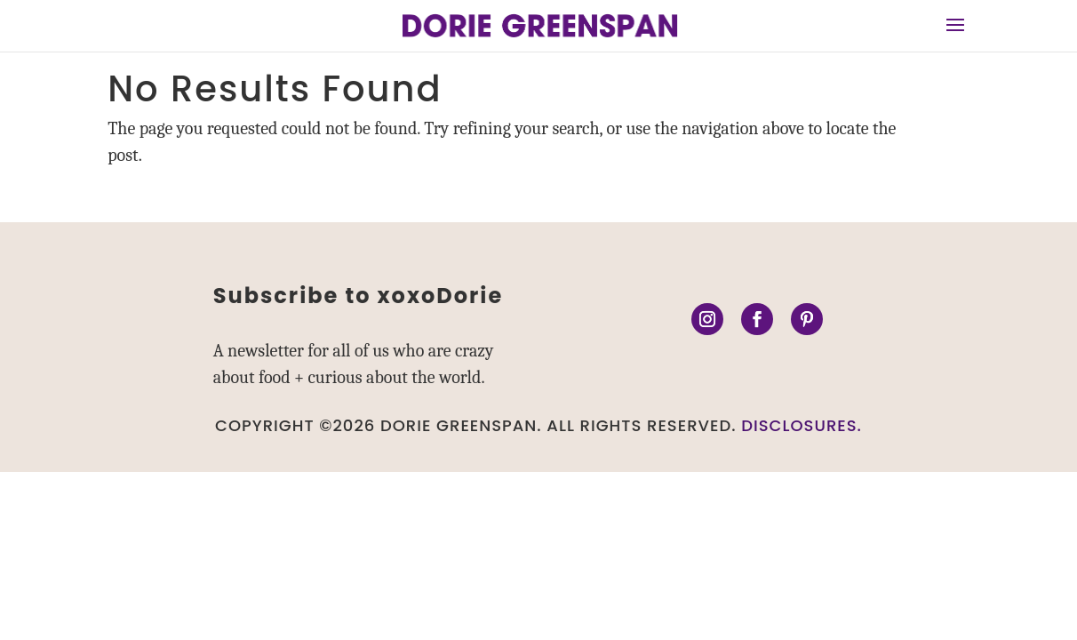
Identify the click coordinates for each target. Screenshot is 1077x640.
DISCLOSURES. (801, 425)
